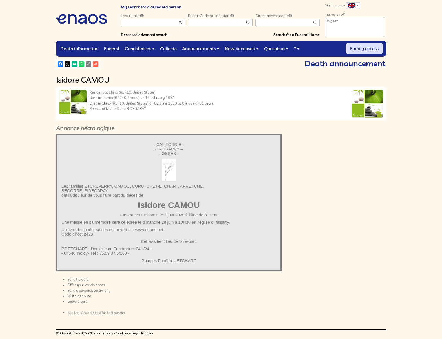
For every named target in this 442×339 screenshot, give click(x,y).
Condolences (139, 48)
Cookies (122, 333)
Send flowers (78, 279)
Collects (168, 48)
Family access (364, 48)
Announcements (200, 48)
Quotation (276, 48)
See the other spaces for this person (96, 312)
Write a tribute (79, 296)
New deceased (241, 48)
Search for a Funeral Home (296, 34)
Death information (79, 48)
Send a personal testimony (88, 290)
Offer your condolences (86, 285)
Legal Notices (142, 333)
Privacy (107, 333)
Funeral (111, 48)
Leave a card (77, 301)
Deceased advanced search (144, 34)
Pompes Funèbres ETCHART (169, 260)
